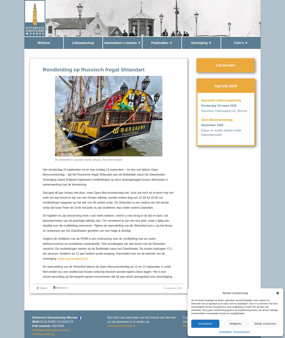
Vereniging (199, 43)
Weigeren (235, 323)
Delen (41, 288)
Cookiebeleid (225, 332)
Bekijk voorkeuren (265, 323)
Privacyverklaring (241, 332)
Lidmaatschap (83, 43)
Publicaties (159, 43)
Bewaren (60, 287)
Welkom (43, 43)
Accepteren (205, 323)
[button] (278, 293)
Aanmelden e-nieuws (120, 43)
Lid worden (225, 65)
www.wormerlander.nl (121, 325)
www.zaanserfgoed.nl (72, 258)
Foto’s (239, 43)
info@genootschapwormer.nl (50, 330)
